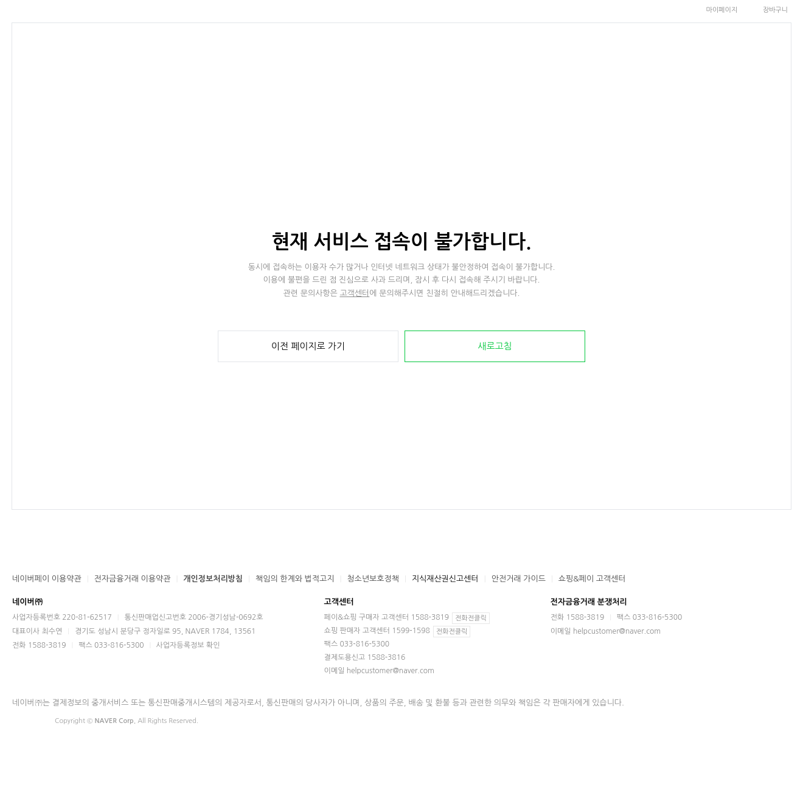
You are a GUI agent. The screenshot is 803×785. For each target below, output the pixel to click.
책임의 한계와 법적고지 (294, 579)
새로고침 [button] (495, 346)
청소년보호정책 (373, 579)
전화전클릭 (471, 618)
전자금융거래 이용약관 (132, 579)
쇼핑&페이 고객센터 (592, 579)
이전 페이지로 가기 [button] (308, 346)
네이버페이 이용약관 (47, 579)
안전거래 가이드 (519, 579)
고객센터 (354, 293)
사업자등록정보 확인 (188, 645)
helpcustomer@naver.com (390, 670)
